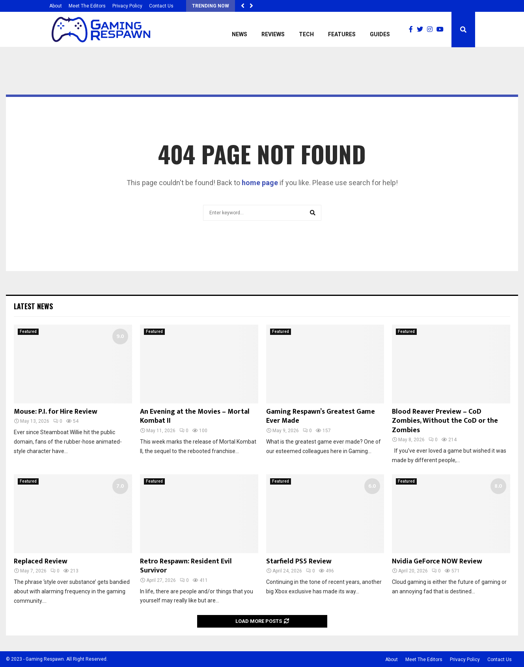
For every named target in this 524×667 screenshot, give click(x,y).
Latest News (33, 306)
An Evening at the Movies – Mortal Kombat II (195, 416)
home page (260, 182)
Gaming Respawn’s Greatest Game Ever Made (320, 416)
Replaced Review (40, 561)
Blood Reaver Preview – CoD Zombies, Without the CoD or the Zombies (445, 421)
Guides (380, 34)
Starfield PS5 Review (299, 561)
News (239, 34)
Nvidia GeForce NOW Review (437, 561)
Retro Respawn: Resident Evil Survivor (186, 566)
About (55, 6)
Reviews (273, 34)
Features (342, 34)
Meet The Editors (87, 6)
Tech (306, 34)
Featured (28, 331)
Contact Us (161, 6)
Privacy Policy (127, 6)
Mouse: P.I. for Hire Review (55, 412)
